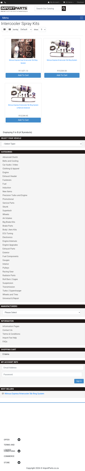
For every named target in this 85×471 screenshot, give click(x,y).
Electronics (7, 237)
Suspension (8, 283)
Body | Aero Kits (10, 229)
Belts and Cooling (10, 161)
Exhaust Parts (9, 249)
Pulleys (6, 268)
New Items (7, 191)
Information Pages (11, 326)
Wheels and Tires (10, 294)
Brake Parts (8, 226)
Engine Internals (10, 241)
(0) (68, 2)
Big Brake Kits (9, 222)
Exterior (6, 252)
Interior (6, 264)
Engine (6, 172)
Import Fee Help (10, 338)
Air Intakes (7, 218)
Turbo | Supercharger (12, 290)
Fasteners (7, 180)
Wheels (6, 214)
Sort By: (15, 30)
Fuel (4, 184)
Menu (5, 17)
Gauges (6, 260)
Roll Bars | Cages (10, 279)
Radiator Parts (9, 275)
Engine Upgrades (10, 245)
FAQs (5, 341)
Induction (7, 187)
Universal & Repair (11, 298)
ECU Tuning (8, 233)
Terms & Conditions (11, 334)
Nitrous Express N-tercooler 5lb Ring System (62, 60)
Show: (36, 30)
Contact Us (7, 330)
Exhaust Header (10, 176)
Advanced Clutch (10, 157)
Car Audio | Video (10, 165)
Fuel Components (10, 256)
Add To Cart (23, 75)
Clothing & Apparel (11, 168)
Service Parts (8, 203)
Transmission (9, 287)
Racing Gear (8, 271)
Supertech (7, 210)
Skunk (5, 207)
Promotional (8, 199)
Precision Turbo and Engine (15, 195)
